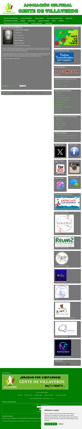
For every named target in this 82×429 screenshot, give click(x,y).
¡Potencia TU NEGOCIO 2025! (11, 18)
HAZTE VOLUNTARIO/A (26, 18)
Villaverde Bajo (31, 20)
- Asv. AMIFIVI (58, 93)
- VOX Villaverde (58, 128)
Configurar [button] (60, 424)
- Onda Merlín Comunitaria (61, 85)
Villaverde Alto (69, 18)
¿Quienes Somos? (39, 18)
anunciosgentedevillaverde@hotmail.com (38, 421)
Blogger (52, 398)
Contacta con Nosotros (36, 23)
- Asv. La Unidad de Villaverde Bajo (63, 107)
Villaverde (61, 20)
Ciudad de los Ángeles (43, 20)
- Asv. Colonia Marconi (60, 95)
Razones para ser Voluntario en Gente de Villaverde (16, 23)
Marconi (54, 20)
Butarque (23, 20)
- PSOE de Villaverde (59, 125)
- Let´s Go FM (58, 83)
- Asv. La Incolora (59, 111)
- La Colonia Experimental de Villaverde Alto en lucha (67, 135)
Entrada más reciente (7, 93)
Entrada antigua (46, 93)
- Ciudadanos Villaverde (60, 123)
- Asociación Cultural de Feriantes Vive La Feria (65, 137)
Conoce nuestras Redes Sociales (54, 18)
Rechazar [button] (54, 424)
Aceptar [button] (47, 424)
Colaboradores (48, 23)
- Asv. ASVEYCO (59, 109)
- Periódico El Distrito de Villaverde (62, 81)
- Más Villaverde (58, 118)
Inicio (27, 93)
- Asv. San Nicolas (59, 104)
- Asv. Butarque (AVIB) (60, 102)
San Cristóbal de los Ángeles (11, 20)
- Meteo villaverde (59, 139)
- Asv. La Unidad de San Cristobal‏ (62, 97)
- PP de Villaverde (59, 121)
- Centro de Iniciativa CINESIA (61, 100)
